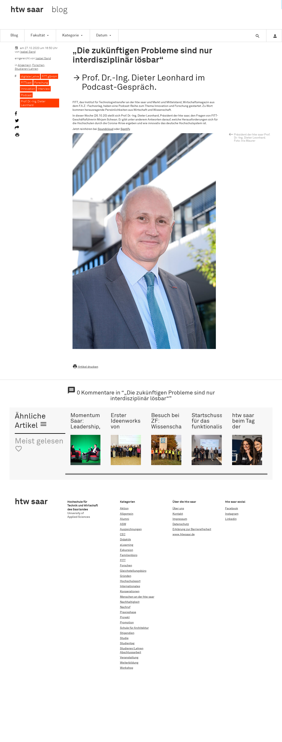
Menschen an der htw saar (137, 596)
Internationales (130, 586)
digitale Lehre (30, 76)
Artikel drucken (85, 366)
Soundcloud (105, 129)
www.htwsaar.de (184, 534)
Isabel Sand (28, 51)
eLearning (126, 545)
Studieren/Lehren (26, 69)
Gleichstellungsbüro (133, 570)
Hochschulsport (130, 581)
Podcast (26, 95)
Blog (14, 35)
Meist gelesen (39, 445)
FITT (123, 560)
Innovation (28, 89)
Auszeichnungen (131, 529)
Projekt (125, 617)
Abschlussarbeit (130, 652)
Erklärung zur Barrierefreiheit (192, 529)
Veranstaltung (129, 657)
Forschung (41, 82)
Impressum (180, 519)
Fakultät (38, 35)
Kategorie (70, 35)
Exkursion (126, 550)
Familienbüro (128, 555)
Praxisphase (128, 612)
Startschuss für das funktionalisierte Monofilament (213, 424)
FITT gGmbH (49, 76)
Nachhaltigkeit (129, 602)
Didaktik (125, 539)
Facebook (231, 508)
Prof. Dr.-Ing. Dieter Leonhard (33, 103)
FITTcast (26, 82)
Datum (101, 35)
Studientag (127, 643)
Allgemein (24, 65)
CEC (122, 534)
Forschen (38, 65)
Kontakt (178, 513)
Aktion (124, 508)
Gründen (125, 576)
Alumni (124, 519)
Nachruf (125, 607)
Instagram (231, 513)
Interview (44, 89)
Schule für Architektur (134, 627)
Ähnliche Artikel (31, 421)
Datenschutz (181, 524)
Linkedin (231, 519)
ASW (123, 524)
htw (38, 10)
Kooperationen (129, 591)
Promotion (127, 622)
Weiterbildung (129, 662)
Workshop (126, 667)
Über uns (178, 508)
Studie (124, 638)
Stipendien (127, 633)
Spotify (125, 129)
